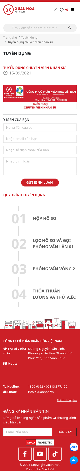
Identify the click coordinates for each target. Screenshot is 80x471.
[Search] (40, 28)
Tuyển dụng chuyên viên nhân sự (30, 42)
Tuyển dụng (29, 37)
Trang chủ (10, 37)
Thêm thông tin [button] (67, 400)
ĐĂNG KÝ (65, 432)
